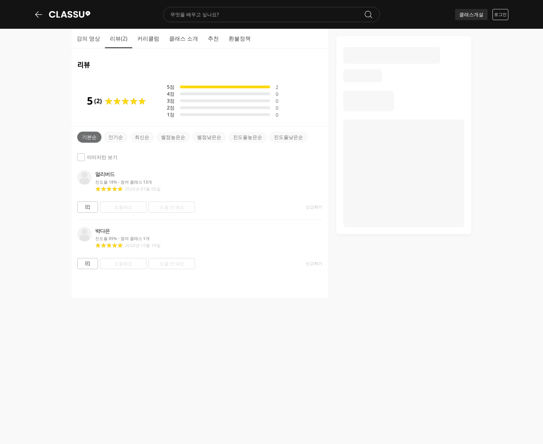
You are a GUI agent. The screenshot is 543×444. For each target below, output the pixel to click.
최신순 (142, 137)
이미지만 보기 (97, 157)
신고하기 (314, 207)
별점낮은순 (209, 137)
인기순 (115, 137)
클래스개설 (471, 14)
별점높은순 (173, 137)
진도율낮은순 (288, 137)
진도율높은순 (247, 137)
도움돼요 (123, 207)
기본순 (89, 137)
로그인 (500, 14)
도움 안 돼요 (172, 207)
